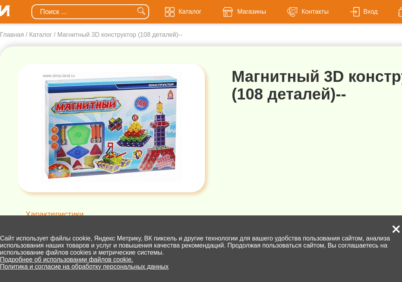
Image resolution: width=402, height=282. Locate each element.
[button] (396, 229)
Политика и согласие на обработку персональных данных (84, 266)
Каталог (40, 34)
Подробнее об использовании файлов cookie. (66, 259)
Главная (12, 34)
